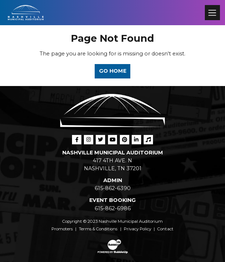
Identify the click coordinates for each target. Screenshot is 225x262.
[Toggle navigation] (212, 12)
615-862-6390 (113, 188)
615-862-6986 (113, 208)
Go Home (112, 71)
